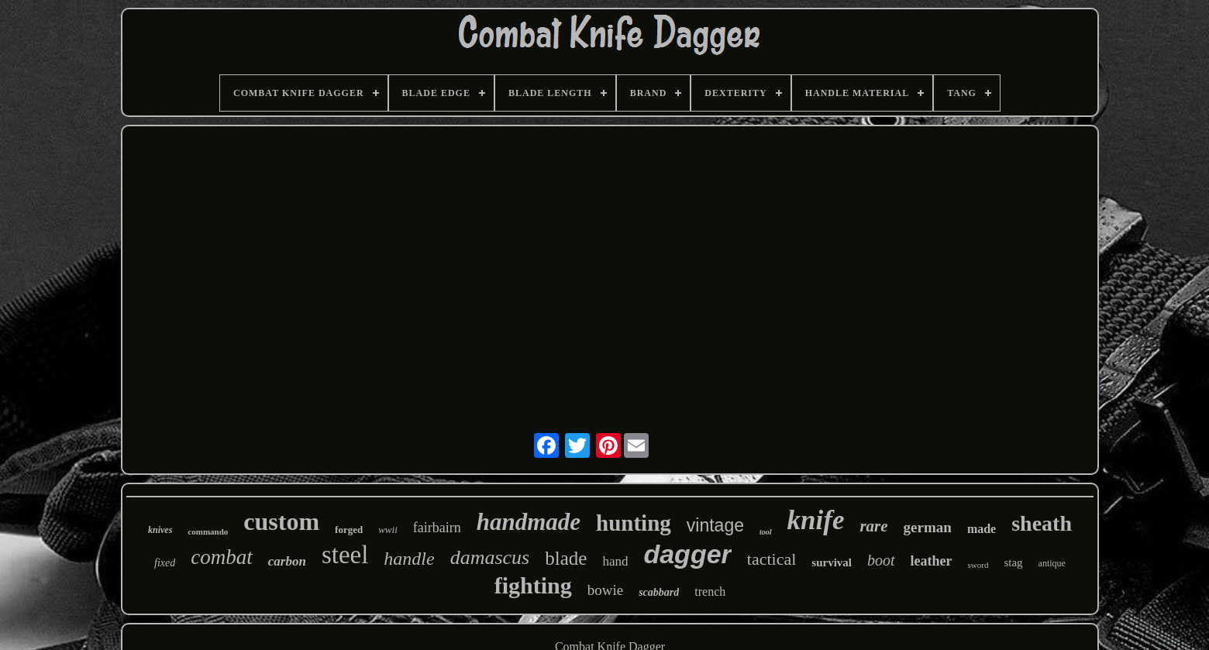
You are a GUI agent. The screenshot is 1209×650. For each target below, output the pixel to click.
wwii (388, 529)
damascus (490, 557)
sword (978, 564)
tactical (772, 559)
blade (566, 558)
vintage (715, 525)
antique (1052, 563)
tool (766, 532)
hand (615, 561)
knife (816, 520)
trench (709, 591)
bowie (605, 590)
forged (349, 529)
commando (208, 531)
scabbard (659, 592)
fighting (533, 585)
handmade (528, 521)
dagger (687, 554)
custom (281, 521)
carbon (287, 561)
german (928, 527)
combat (221, 557)
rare (873, 526)
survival (831, 562)
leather (931, 561)
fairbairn (437, 527)
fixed (164, 563)
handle (409, 559)
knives (160, 529)
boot (881, 560)
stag (1013, 562)
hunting (633, 523)
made (981, 528)
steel (345, 555)
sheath (1041, 523)
